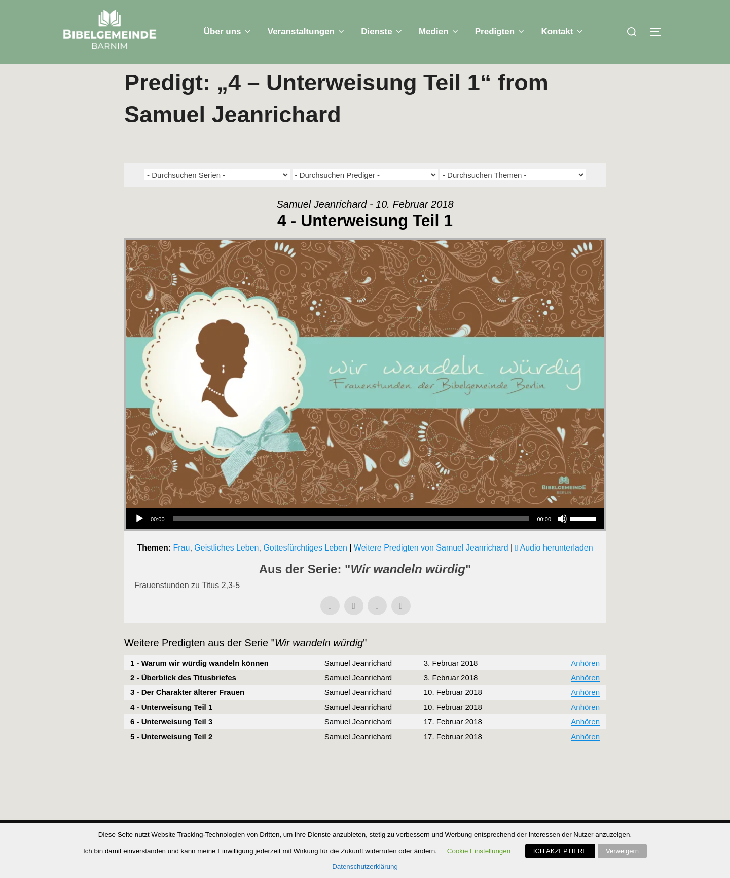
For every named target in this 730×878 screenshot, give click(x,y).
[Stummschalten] (562, 539)
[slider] (351, 538)
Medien (439, 31)
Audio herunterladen (556, 568)
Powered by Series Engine (568, 784)
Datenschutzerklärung (365, 866)
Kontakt (563, 31)
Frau (181, 568)
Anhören (585, 683)
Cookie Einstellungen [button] (478, 851)
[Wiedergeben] (139, 539)
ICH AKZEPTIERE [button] (560, 851)
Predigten (500, 31)
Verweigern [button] (622, 851)
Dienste (382, 31)
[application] (365, 539)
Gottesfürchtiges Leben (305, 568)
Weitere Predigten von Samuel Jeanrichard (431, 568)
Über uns (228, 31)
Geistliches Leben (226, 568)
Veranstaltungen (307, 31)
